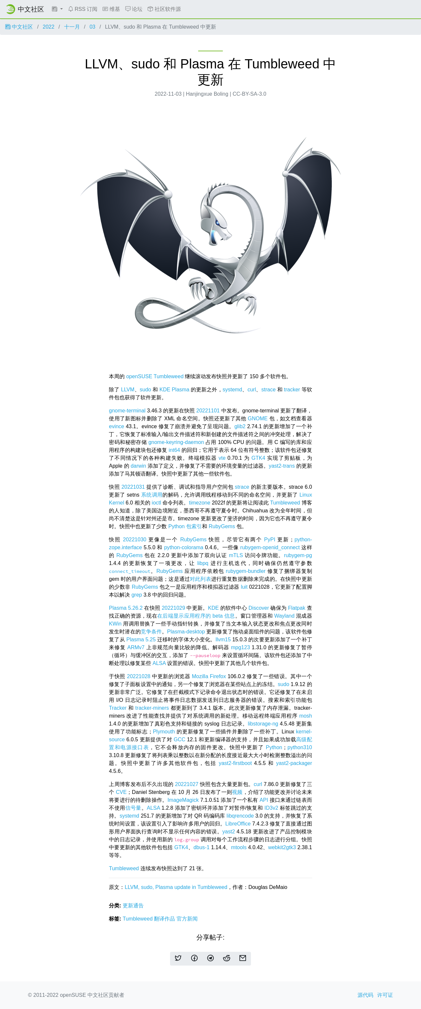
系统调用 (152, 495)
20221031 (133, 487)
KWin (115, 624)
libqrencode (240, 816)
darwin (138, 466)
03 (92, 27)
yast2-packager (294, 763)
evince (116, 426)
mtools (239, 847)
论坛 (133, 9)
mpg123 (240, 647)
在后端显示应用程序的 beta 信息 (196, 616)
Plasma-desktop (186, 631)
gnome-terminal (127, 410)
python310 (299, 747)
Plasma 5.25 (141, 639)
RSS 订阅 (83, 9)
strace (268, 389)
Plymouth (164, 731)
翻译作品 (165, 919)
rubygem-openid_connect (270, 547)
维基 (111, 9)
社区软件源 (164, 9)
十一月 (72, 27)
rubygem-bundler (245, 571)
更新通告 (133, 905)
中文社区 (19, 27)
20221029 (173, 608)
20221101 (208, 410)
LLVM (128, 389)
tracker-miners (152, 708)
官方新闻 (187, 919)
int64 (174, 450)
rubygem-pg (298, 555)
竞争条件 (151, 631)
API (264, 800)
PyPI (269, 539)
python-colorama (183, 547)
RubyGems (222, 526)
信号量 (133, 808)
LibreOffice (238, 823)
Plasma (180, 389)
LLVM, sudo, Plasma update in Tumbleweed (176, 887)
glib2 (240, 426)
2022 (49, 27)
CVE (121, 792)
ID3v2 (271, 808)
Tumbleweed (169, 376)
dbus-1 (201, 847)
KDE (165, 389)
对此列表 (200, 579)
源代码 (365, 995)
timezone (199, 502)
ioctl (156, 502)
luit (244, 587)
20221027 (186, 784)
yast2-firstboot (235, 763)
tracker (292, 389)
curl (251, 389)
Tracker (118, 708)
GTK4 (258, 458)
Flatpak (296, 608)
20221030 (134, 539)
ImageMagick (183, 800)
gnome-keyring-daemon (176, 442)
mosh (305, 716)
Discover (259, 608)
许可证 (385, 995)
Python (274, 747)
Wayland (284, 616)
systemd (232, 389)
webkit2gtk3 (282, 847)
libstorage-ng (263, 723)
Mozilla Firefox (209, 676)
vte (221, 458)
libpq (203, 563)
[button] (57, 9)
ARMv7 (135, 647)
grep (137, 595)
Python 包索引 (185, 526)
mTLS (236, 555)
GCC (180, 739)
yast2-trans (282, 466)
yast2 (228, 831)
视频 (237, 792)
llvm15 (223, 639)
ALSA (159, 663)
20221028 (138, 676)
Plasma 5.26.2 (125, 608)
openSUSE (139, 376)
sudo (145, 389)
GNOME (257, 418)
